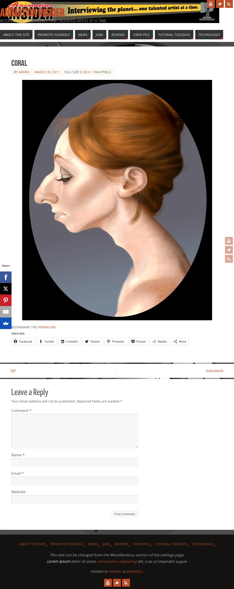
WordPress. (134, 572)
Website (18, 492)
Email (17, 473)
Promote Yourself (67, 544)
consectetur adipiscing (117, 561)
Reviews (121, 544)
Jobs (106, 544)
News (92, 544)
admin (24, 72)
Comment (21, 410)
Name (18, 455)
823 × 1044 (92, 72)
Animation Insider (32, 13)
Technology (202, 544)
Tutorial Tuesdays (171, 544)
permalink (47, 327)
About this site (32, 544)
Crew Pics (141, 544)
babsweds (214, 370)
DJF (14, 370)
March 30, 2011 (47, 72)
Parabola (116, 572)
